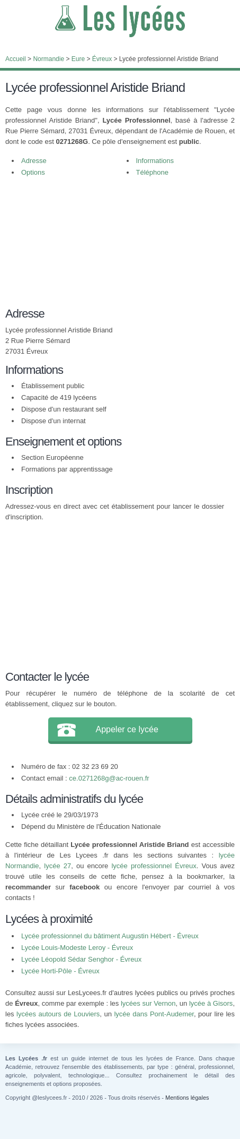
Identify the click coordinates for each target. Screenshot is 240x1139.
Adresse (34, 161)
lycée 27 (57, 866)
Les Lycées (120, 21)
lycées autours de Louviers (58, 1014)
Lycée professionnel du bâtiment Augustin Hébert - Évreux (110, 936)
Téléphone (152, 172)
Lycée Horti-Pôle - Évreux (60, 971)
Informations (155, 161)
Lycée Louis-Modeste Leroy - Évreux (77, 948)
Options (33, 172)
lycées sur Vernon (148, 1003)
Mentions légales (187, 1097)
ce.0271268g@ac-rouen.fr (109, 778)
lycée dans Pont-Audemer (154, 1014)
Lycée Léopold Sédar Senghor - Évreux (81, 959)
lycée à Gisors (211, 1003)
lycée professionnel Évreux (153, 866)
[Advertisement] (114, 247)
